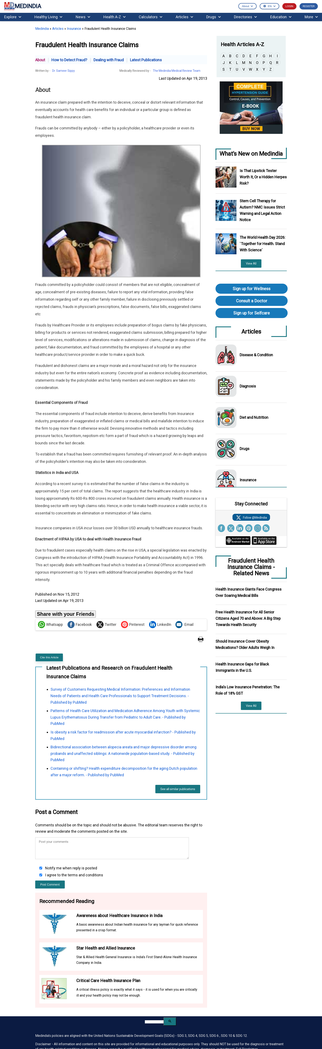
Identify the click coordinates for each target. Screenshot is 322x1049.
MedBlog (174, 1011)
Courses (132, 1004)
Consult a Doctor (251, 300)
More (311, 17)
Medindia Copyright (227, 1034)
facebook (85, 1034)
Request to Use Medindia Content (268, 1000)
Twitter (106, 547)
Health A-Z (114, 17)
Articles (184, 17)
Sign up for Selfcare (251, 313)
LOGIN (289, 6)
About (40, 60)
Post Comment (50, 807)
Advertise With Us (222, 997)
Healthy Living (48, 17)
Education (280, 17)
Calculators (150, 17)
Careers (131, 997)
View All (251, 263)
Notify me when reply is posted (70, 791)
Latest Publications (146, 60)
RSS (119, 1034)
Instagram (135, 1034)
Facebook (80, 547)
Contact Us (218, 989)
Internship (133, 1011)
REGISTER (309, 6)
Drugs (213, 17)
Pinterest (132, 547)
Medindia (42, 29)
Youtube (127, 1034)
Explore (12, 17)
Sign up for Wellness (251, 288)
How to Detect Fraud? (69, 60)
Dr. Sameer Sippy (63, 70)
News (83, 17)
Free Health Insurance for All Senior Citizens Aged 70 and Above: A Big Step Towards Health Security (248, 618)
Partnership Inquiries (267, 989)
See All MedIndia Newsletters (57, 1010)
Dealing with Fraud (108, 60)
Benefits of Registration (184, 998)
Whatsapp (50, 547)
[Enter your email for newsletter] (62, 998)
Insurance (74, 29)
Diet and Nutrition (254, 417)
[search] (154, 944)
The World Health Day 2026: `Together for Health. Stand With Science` (262, 243)
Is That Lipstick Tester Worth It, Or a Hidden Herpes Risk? (263, 176)
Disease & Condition (256, 355)
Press (172, 1018)
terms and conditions (85, 798)
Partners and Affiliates (225, 1011)
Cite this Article (49, 580)
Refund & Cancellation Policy (266, 1011)
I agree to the (73, 798)
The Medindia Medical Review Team (176, 70)
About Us (133, 989)
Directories (245, 17)
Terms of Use (268, 1034)
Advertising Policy (222, 1004)
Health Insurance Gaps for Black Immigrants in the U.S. (242, 667)
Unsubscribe (259, 1021)
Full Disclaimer (247, 972)
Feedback (216, 1018)
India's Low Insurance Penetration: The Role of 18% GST (248, 690)
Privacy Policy (249, 1034)
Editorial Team (136, 1018)
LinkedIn (160, 547)
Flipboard (144, 1034)
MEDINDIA (22, 6)
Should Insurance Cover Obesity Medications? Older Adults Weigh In (245, 644)
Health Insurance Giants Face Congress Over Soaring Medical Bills (249, 592)
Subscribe (103, 998)
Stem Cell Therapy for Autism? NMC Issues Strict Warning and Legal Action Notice (262, 210)
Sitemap (173, 1004)
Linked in (102, 1034)
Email (184, 547)
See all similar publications (177, 712)
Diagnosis (248, 386)
